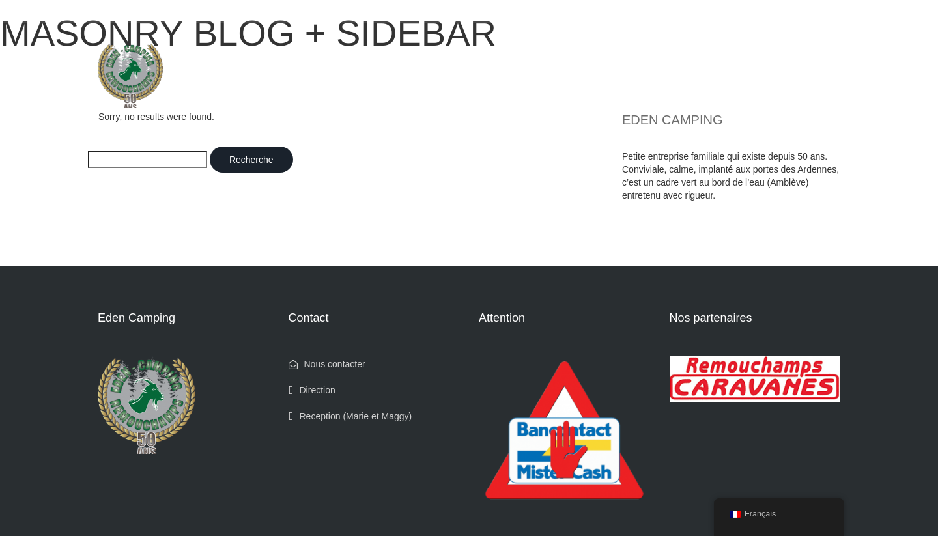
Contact (813, 54)
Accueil (527, 54)
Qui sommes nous (737, 54)
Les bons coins (594, 54)
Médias (663, 54)
